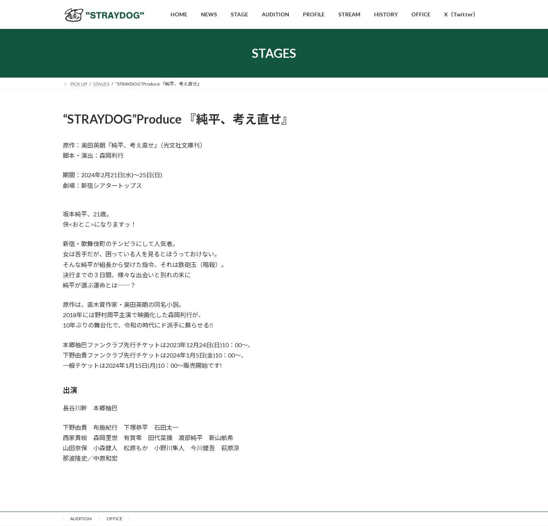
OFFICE (115, 518)
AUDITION (81, 518)
